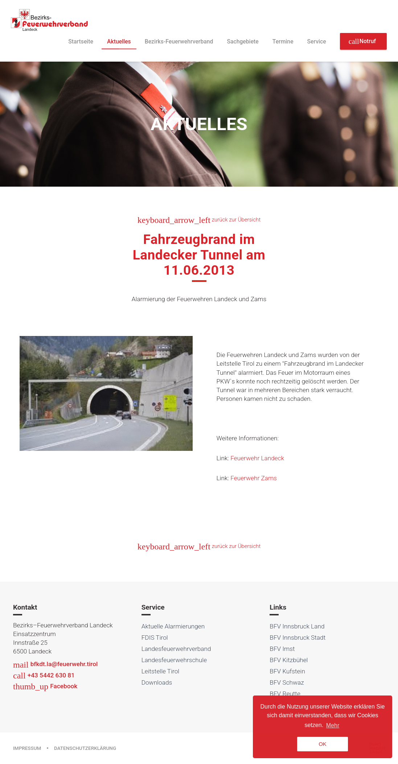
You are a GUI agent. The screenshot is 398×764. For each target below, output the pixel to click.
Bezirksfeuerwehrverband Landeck (49, 20)
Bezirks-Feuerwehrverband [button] (179, 41)
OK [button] (323, 744)
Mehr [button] (332, 725)
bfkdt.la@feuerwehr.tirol (55, 664)
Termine (283, 41)
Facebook (45, 686)
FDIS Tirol (154, 637)
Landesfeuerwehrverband (176, 648)
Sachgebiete (242, 41)
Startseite (80, 41)
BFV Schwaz (287, 682)
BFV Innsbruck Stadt (297, 637)
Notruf (362, 41)
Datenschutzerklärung (85, 748)
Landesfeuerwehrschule (174, 660)
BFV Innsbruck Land (297, 626)
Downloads (156, 682)
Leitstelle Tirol (160, 671)
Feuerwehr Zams (253, 478)
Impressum (27, 748)
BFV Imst (282, 648)
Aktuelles (119, 41)
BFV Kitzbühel (289, 660)
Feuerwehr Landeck (257, 458)
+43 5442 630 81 (44, 675)
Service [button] (316, 41)
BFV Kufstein (287, 671)
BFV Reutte (285, 693)
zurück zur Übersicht (199, 219)
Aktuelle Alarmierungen (173, 626)
